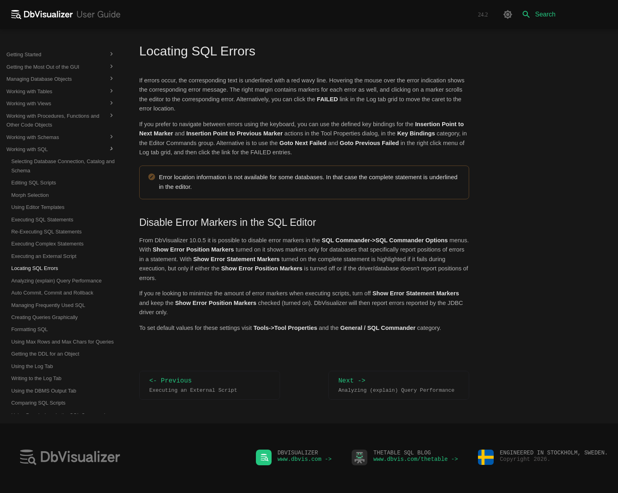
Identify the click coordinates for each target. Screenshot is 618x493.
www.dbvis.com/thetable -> (415, 461)
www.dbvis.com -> (305, 461)
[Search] (564, 14)
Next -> (398, 385)
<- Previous (209, 385)
